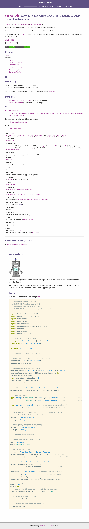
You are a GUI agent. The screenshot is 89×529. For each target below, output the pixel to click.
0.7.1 (19, 136)
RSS (13, 133)
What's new (50, 6)
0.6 (10, 136)
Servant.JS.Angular (15, 62)
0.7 (16, 136)
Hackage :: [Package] (46, 2)
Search (20, 6)
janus (22, 115)
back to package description (16, 244)
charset (53, 146)
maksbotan (79, 113)
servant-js (12, 15)
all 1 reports (35, 232)
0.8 (23, 136)
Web (7, 184)
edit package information (18, 122)
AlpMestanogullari (15, 113)
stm (64, 148)
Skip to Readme (11, 43)
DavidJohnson (27, 113)
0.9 (29, 136)
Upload (58, 6)
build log (19, 230)
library (10, 24)
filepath (64, 146)
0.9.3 (40, 136)
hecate (11, 115)
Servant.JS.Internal (15, 67)
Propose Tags (25, 24)
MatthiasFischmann (62, 113)
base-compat (41, 146)
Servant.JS (10, 60)
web (18, 24)
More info (52, 92)
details (21, 150)
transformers (10, 150)
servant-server (58, 148)
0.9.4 (10, 129)
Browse (41, 6)
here (24, 34)
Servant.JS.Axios (14, 65)
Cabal (51, 525)
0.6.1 (13, 136)
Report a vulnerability (36, 24)
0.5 (7, 136)
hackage (42, 525)
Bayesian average (28, 219)
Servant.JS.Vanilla (15, 72)
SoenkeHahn (44, 113)
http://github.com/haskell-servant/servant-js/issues (23, 194)
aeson (8, 146)
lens (72, 146)
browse (28, 100)
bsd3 (7, 24)
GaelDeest (36, 113)
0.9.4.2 (20, 129)
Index (7, 56)
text (68, 148)
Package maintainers (12, 110)
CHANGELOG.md (11, 141)
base (23, 146)
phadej (52, 113)
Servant (12, 184)
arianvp (16, 115)
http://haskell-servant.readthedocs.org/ (19, 189)
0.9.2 (36, 136)
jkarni (72, 113)
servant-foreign (29, 148)
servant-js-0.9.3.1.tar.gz (16, 100)
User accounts (67, 6)
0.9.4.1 (15, 129)
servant (15, 24)
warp (17, 150)
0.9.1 (32, 136)
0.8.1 (26, 136)
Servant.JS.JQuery (15, 70)
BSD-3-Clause (10, 160)
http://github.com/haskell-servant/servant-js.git (32, 199)
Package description (16, 103)
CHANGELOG (9, 40)
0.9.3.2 (50, 136)
